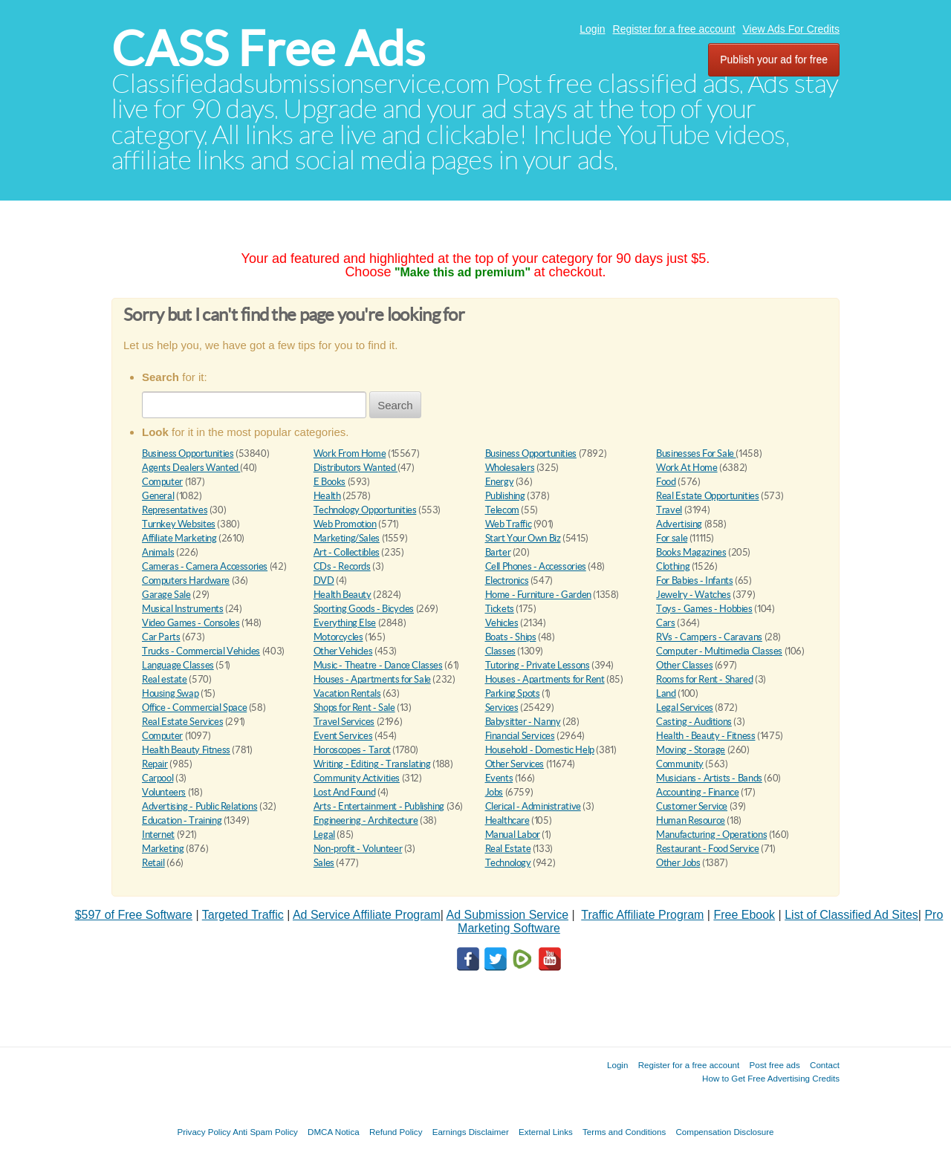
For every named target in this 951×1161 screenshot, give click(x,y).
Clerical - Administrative (533, 806)
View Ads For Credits (791, 29)
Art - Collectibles (347, 552)
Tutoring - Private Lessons (537, 665)
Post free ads (774, 1065)
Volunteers (164, 792)
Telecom (502, 510)
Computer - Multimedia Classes (719, 651)
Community (680, 764)
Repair (155, 764)
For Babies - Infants (694, 580)
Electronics (507, 580)
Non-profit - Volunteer (358, 848)
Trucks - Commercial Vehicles (201, 651)
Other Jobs (678, 862)
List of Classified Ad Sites (851, 914)
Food (665, 481)
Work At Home (686, 467)
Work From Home (350, 453)
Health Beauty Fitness (186, 749)
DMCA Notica (334, 1131)
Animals (158, 552)
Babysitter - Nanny (523, 721)
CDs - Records (342, 566)
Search (395, 405)
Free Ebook (744, 914)
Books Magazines (691, 552)
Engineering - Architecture (366, 820)
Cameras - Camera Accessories (204, 566)
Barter (498, 552)
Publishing (505, 495)
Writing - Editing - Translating (372, 764)
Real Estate (508, 848)
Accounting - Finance (697, 792)
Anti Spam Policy (265, 1131)
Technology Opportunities (365, 510)
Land (665, 693)
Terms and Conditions (624, 1131)
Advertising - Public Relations (199, 806)
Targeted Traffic (243, 914)
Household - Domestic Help (539, 749)
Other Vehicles (343, 651)
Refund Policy (396, 1131)
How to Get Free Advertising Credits (771, 1078)
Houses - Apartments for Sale (372, 679)
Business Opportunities (187, 453)
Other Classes (684, 665)
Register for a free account (674, 29)
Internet (158, 834)
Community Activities (357, 778)
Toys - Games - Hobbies (704, 608)
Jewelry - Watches (693, 594)
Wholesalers (510, 467)
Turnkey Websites (178, 524)
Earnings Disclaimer (470, 1131)
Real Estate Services (182, 721)
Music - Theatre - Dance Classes (378, 665)
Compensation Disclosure (724, 1131)
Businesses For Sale (696, 453)
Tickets (499, 608)
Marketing (163, 848)
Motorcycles (338, 637)
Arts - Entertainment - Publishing (379, 806)
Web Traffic (508, 524)
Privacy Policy (203, 1131)
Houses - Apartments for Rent (545, 679)
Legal (324, 834)
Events (499, 778)
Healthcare (507, 820)
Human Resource (690, 820)
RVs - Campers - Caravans (709, 637)
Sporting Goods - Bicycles (364, 608)
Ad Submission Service (508, 914)
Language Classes (178, 665)
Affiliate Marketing (179, 538)
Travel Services (344, 721)
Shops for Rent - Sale (354, 707)
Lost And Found (345, 792)
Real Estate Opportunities (707, 495)
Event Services (343, 735)
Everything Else (345, 622)
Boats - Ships (510, 637)
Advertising (679, 524)
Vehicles (502, 622)
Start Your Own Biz (523, 538)
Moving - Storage (690, 749)
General (158, 495)
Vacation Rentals (347, 693)
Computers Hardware (186, 580)
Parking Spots (512, 693)
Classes (500, 651)
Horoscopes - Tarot (352, 749)
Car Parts (161, 637)
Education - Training (181, 820)
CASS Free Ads (268, 49)
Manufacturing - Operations (711, 834)
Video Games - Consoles (190, 622)
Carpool (157, 778)
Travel (669, 510)
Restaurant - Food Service (707, 848)
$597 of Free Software (133, 914)
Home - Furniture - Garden (538, 594)
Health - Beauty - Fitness (705, 735)
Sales (324, 862)
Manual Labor (512, 834)
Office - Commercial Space (194, 707)
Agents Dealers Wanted (191, 467)
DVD (324, 580)
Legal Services (684, 707)
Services (502, 707)
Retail (153, 862)
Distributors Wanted (355, 467)
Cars (665, 622)
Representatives (174, 510)
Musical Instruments (183, 608)
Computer (162, 481)
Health (327, 495)
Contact (825, 1065)
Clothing (672, 566)
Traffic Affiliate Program (642, 914)
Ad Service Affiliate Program (367, 914)
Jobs (494, 792)
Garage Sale (166, 594)
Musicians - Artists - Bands (709, 778)
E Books (329, 481)
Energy (499, 481)
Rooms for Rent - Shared (704, 679)
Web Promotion (345, 524)
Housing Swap (170, 693)
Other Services (515, 764)
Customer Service (691, 806)
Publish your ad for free (774, 59)
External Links (546, 1131)
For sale (671, 538)
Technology (508, 862)
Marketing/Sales (347, 538)
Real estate (164, 679)
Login (592, 29)
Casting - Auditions (694, 721)
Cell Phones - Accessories (535, 566)
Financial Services (520, 735)
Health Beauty (342, 594)
